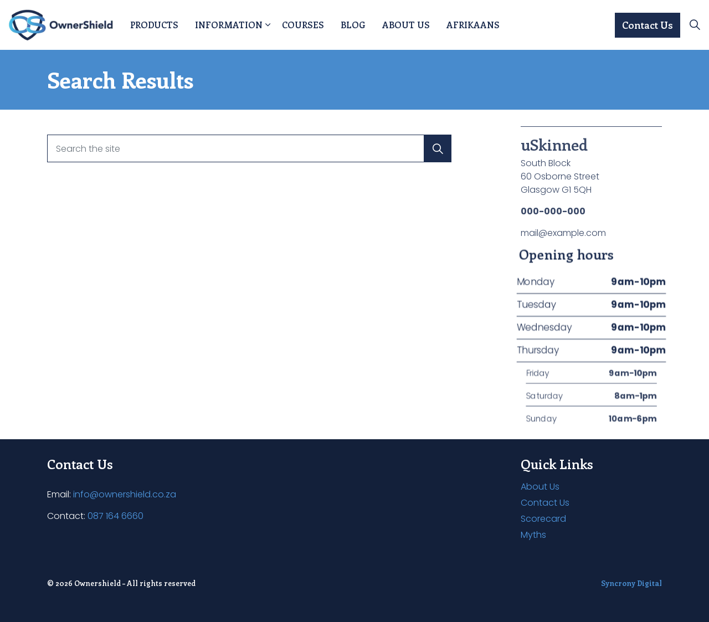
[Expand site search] (695, 25)
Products (154, 24)
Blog (353, 24)
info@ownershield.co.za (124, 494)
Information (229, 24)
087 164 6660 (115, 516)
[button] (437, 148)
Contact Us (647, 25)
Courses (303, 24)
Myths (533, 534)
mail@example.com (563, 233)
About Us (406, 24)
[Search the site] (249, 148)
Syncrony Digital (631, 583)
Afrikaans (473, 24)
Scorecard (543, 518)
